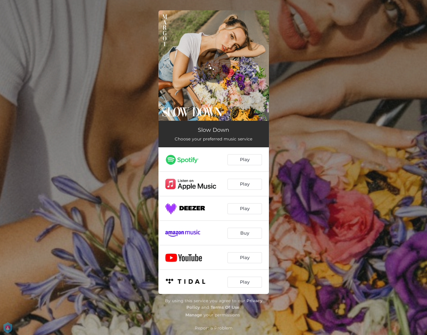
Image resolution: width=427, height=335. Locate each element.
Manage (193, 314)
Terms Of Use (225, 307)
